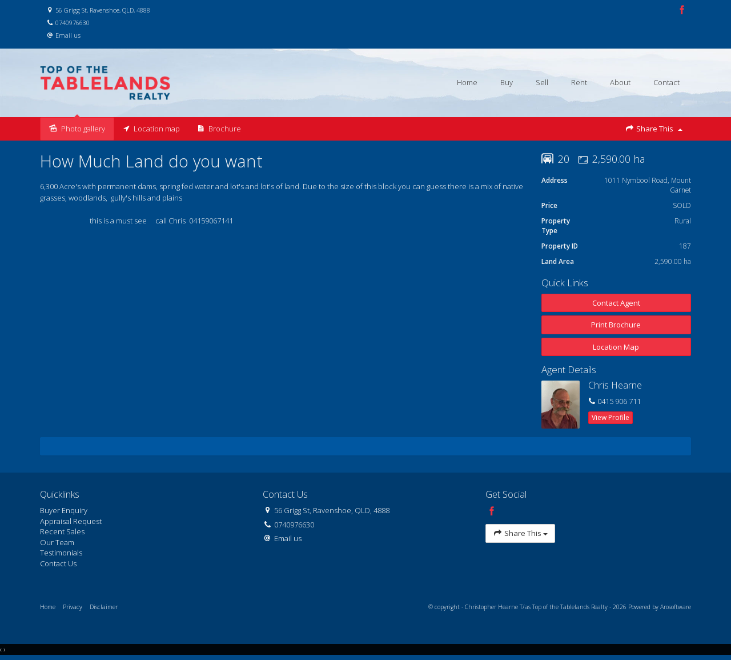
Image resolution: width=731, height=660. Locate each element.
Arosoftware (675, 607)
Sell (542, 82)
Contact (666, 82)
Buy (506, 82)
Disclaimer (104, 607)
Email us (68, 35)
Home (467, 82)
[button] (616, 324)
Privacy (72, 607)
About (620, 82)
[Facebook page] (682, 10)
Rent (579, 82)
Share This (653, 128)
